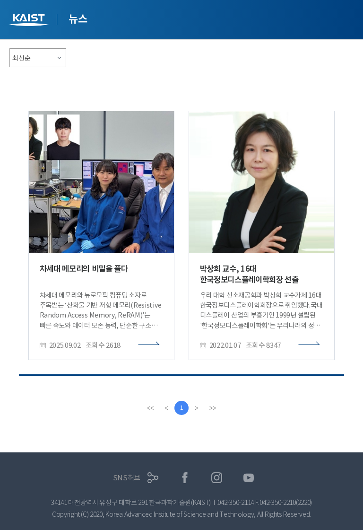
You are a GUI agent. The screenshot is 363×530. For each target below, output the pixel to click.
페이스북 (185, 477)
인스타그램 (216, 477)
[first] (150, 408)
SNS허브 (127, 477)
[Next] (197, 408)
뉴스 (78, 19)
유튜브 (248, 477)
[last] (213, 408)
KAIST (30, 21)
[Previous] (166, 408)
